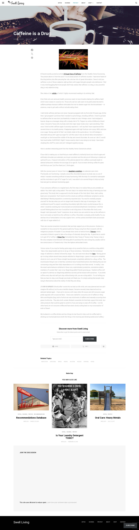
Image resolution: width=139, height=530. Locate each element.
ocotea (73, 361)
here (93, 254)
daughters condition (75, 171)
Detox (60, 3)
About (83, 3)
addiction (45, 361)
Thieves (93, 232)
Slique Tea (60, 237)
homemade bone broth (56, 317)
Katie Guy (28, 39)
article (54, 93)
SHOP (90, 3)
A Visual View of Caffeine (72, 74)
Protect (75, 3)
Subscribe (89, 339)
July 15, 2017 (111, 421)
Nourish (67, 3)
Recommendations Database (31, 417)
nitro (66, 361)
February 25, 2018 (73, 441)
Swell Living (21, 522)
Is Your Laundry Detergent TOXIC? (69, 436)
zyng (92, 361)
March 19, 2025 (35, 421)
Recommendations (39, 414)
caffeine (53, 361)
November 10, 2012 (19, 39)
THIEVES (86, 361)
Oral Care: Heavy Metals (108, 417)
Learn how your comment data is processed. (62, 502)
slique (79, 361)
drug (60, 361)
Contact (99, 3)
